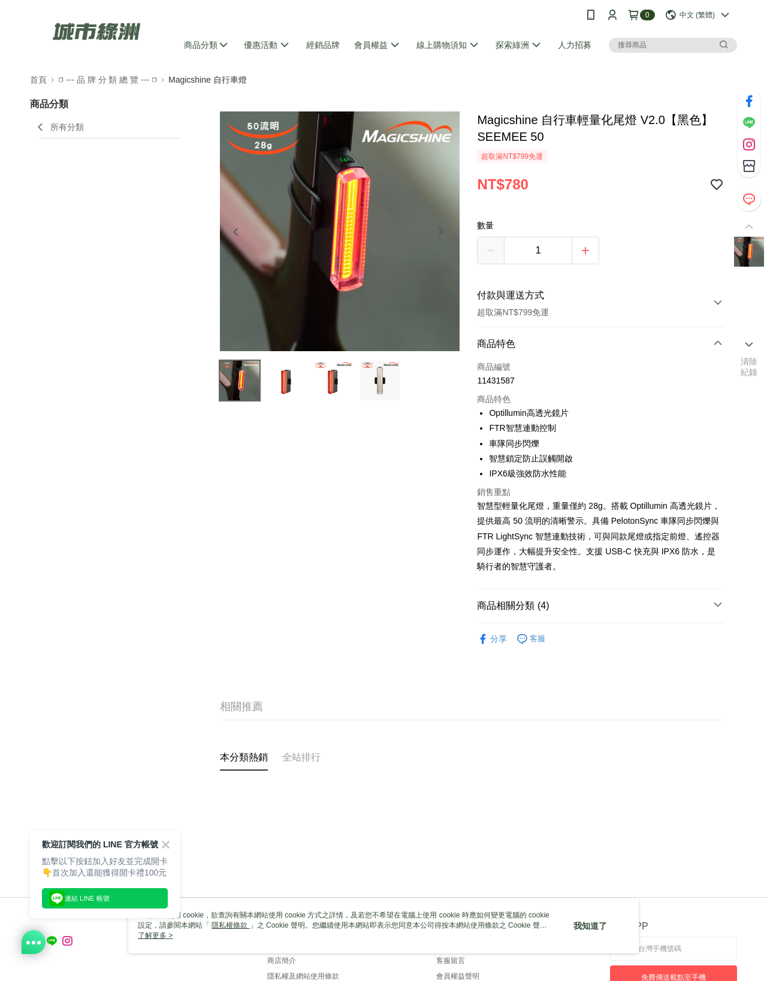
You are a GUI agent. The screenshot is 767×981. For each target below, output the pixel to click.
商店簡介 (281, 960)
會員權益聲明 (457, 976)
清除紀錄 (749, 367)
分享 (492, 639)
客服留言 (450, 960)
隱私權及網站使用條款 (303, 976)
